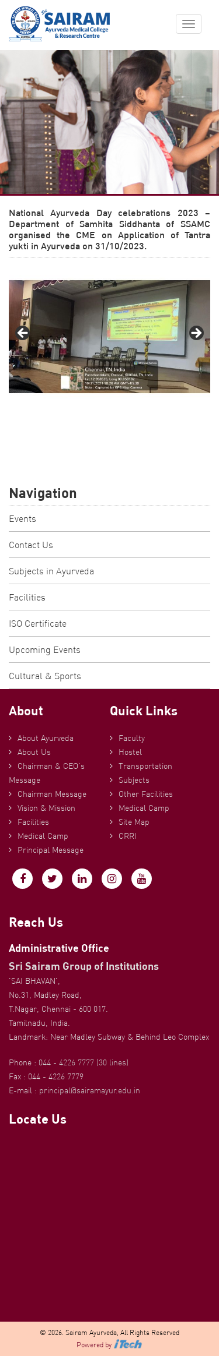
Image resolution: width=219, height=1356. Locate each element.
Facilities (27, 597)
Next (195, 333)
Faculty (132, 738)
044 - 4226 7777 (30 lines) (83, 1062)
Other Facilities (146, 794)
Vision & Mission (46, 808)
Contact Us (31, 544)
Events (22, 518)
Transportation (145, 766)
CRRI (128, 836)
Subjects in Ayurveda (51, 571)
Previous (23, 333)
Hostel (130, 752)
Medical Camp (43, 836)
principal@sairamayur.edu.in (89, 1090)
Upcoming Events (45, 649)
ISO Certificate (38, 623)
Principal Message (51, 850)
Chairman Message (52, 794)
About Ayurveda (46, 738)
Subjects (134, 780)
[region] (109, 337)
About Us (34, 752)
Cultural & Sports (45, 675)
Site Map (134, 822)
